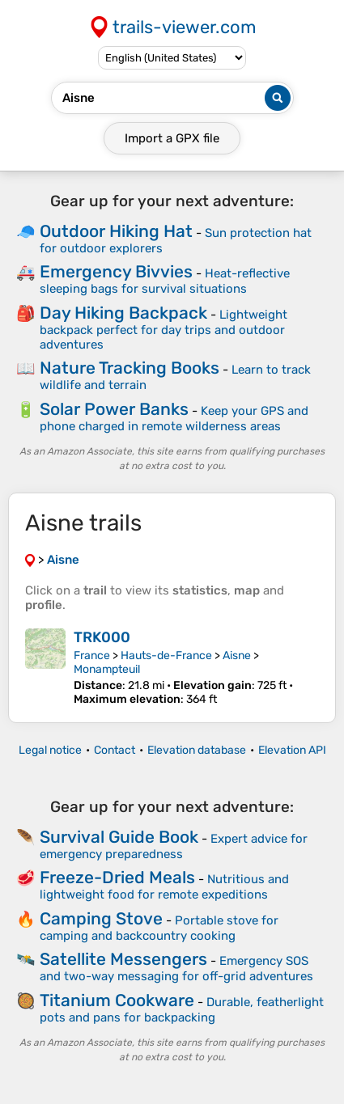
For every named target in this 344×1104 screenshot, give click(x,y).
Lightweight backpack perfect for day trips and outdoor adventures (163, 329)
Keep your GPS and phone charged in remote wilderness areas (174, 419)
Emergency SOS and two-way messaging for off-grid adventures (176, 968)
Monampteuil (107, 669)
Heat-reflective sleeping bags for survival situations (165, 281)
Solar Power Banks (114, 409)
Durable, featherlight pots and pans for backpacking (182, 1010)
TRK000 (102, 637)
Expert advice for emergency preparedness (174, 846)
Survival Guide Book (119, 837)
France (92, 655)
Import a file (172, 138)
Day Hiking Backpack (123, 312)
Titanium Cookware (117, 1000)
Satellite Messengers (123, 959)
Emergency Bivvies (116, 271)
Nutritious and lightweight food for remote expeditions (164, 887)
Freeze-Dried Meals (117, 877)
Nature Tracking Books (129, 367)
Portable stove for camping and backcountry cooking (159, 928)
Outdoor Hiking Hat (116, 231)
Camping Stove (101, 918)
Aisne (237, 655)
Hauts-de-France (166, 655)
